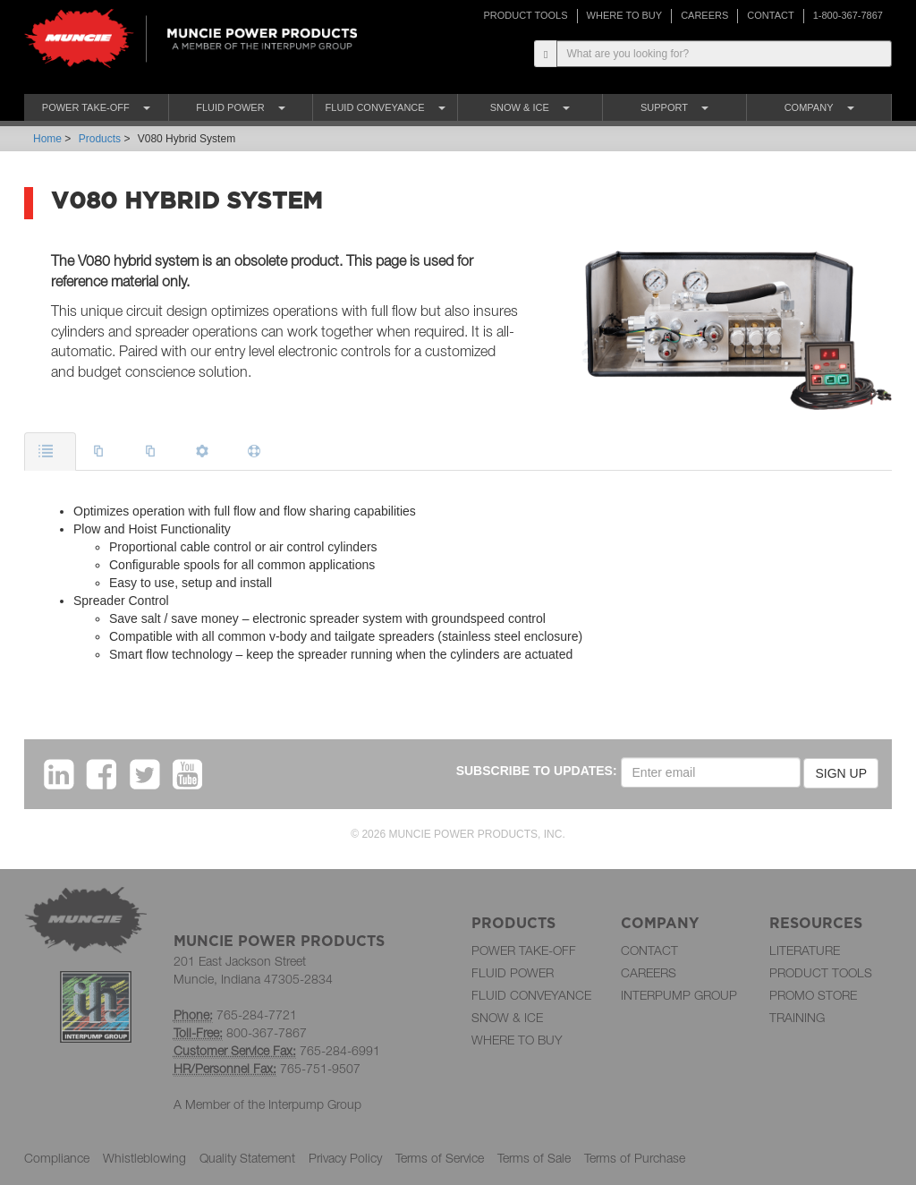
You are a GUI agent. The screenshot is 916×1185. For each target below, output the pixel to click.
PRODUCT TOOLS (525, 15)
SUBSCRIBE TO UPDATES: (536, 770)
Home (47, 138)
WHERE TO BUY (625, 15)
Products (100, 138)
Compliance (56, 1157)
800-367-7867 (266, 1032)
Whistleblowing (144, 1157)
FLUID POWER (512, 972)
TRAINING (797, 1017)
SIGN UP (841, 773)
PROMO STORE (813, 994)
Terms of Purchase (634, 1157)
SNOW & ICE (507, 1017)
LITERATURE (804, 950)
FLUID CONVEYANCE (531, 994)
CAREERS (704, 15)
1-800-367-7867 (848, 15)
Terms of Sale (534, 1157)
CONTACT (770, 15)
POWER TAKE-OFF (523, 950)
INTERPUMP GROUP (679, 994)
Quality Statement (247, 1157)
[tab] (50, 451)
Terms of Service (439, 1157)
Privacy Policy (345, 1157)
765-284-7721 (256, 1014)
